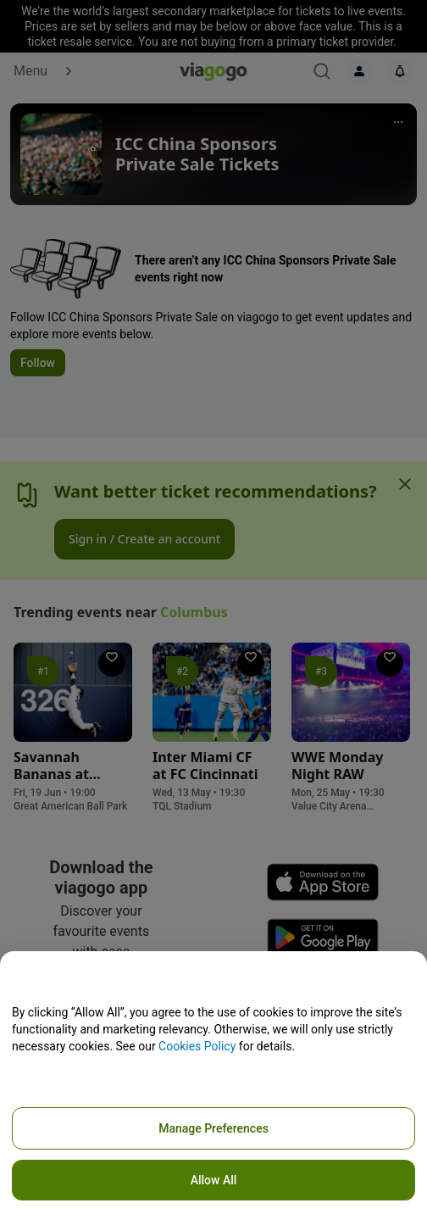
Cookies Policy (197, 1046)
